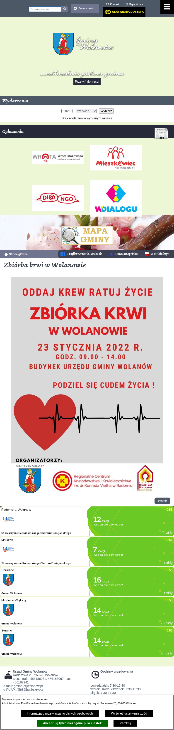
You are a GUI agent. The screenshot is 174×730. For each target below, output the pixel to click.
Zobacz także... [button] (87, 8)
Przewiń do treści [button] (87, 81)
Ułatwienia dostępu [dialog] (128, 11)
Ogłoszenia (85, 133)
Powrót (162, 501)
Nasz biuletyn (160, 254)
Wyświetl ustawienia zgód (129, 713)
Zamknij (125, 723)
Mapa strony (136, 4)
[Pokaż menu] (167, 7)
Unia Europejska (126, 254)
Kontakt (114, 4)
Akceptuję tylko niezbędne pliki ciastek (72, 723)
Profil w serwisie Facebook (84, 254)
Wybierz (106, 111)
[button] (87, 492)
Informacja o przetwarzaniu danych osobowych (60, 713)
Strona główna (18, 254)
